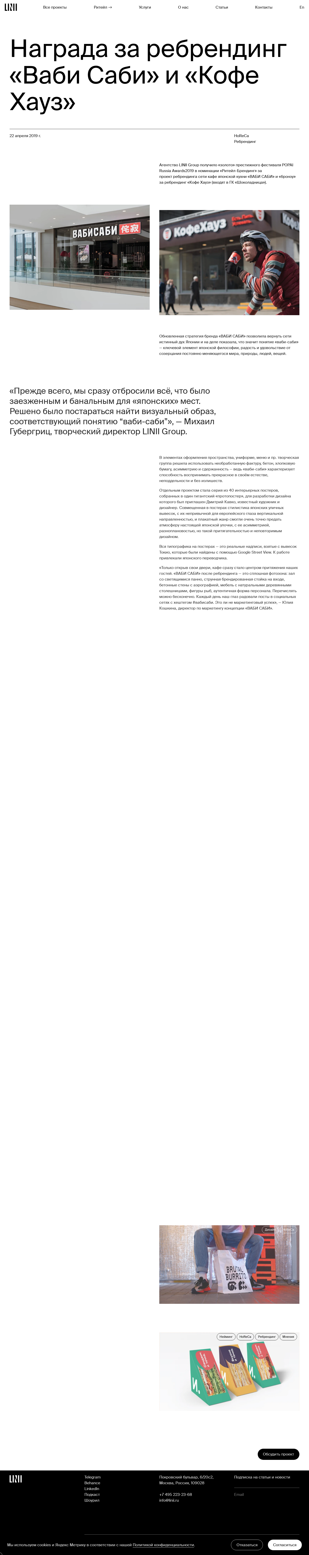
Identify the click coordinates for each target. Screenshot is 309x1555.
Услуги (145, 7)
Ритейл (103, 7)
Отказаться (247, 1544)
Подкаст (92, 1494)
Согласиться (284, 1544)
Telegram (92, 1477)
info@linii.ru (169, 1500)
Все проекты (55, 7)
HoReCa (241, 135)
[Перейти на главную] (11, 7)
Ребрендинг (245, 141)
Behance (92, 1482)
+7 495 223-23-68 (175, 1494)
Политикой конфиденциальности (163, 1544)
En (302, 7)
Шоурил (91, 1500)
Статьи (222, 7)
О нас (183, 7)
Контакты (263, 7)
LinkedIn (91, 1488)
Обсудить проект (278, 1454)
